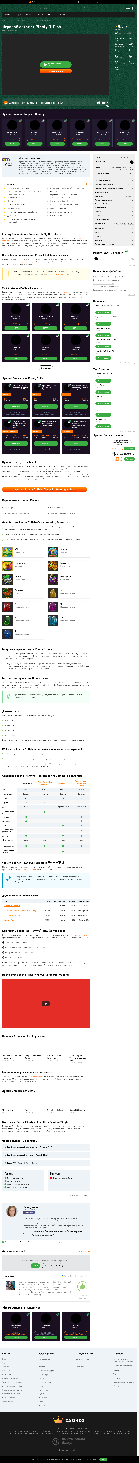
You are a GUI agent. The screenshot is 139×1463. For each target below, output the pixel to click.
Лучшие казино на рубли (12, 1432)
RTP (6, 799)
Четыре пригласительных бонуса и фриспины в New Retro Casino (122, 454)
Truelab (114, 432)
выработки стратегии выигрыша (58, 278)
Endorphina (115, 395)
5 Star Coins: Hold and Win (45, 829)
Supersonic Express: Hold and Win (123, 307)
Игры (18, 16)
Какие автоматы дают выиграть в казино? (110, 277)
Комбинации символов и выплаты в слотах (110, 291)
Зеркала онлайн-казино (12, 1436)
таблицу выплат (80, 981)
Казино (8, 16)
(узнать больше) (92, 1459)
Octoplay (115, 310)
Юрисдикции (44, 1432)
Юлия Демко (12, 175)
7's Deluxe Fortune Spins (13, 961)
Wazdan (50, 1158)
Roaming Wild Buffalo (120, 332)
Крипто (42, 1412)
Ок (103, 1459)
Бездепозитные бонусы (11, 1439)
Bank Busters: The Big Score (122, 344)
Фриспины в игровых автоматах (106, 288)
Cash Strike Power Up (12, 952)
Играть (12, 145)
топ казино (67, 296)
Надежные (6, 1420)
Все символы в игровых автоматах (107, 281)
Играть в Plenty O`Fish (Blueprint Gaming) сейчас (44, 493)
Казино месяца (45, 1428)
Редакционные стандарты (123, 1428)
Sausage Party (9, 966)
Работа (79, 1408)
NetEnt (4, 1158)
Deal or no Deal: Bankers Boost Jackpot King (20, 956)
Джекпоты (6, 1416)
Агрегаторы (44, 1420)
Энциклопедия (8, 1447)
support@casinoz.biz (101, 2)
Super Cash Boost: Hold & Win (123, 319)
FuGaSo (114, 383)
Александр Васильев (27, 1288)
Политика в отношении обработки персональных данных (123, 1413)
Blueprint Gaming (8, 1106)
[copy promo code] (16, 141)
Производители (45, 1405)
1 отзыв (118, 32)
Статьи (40, 16)
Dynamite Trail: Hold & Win (122, 357)
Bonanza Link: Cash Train (121, 380)
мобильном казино (35, 1122)
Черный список (8, 1408)
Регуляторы (44, 1436)
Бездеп (6, 398)
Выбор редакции (10, 435)
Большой (36, 435)
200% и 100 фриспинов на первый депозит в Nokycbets (123, 466)
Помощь (116, 1420)
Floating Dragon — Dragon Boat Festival (82, 829)
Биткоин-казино (9, 1443)
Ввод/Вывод (44, 1408)
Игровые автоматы (10, 1424)
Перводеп (67, 435)
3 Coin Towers (117, 393)
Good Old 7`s (63, 829)
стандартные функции (26, 265)
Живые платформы (47, 1416)
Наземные (43, 1424)
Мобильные (43, 1443)
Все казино (46, 372)
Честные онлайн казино (12, 1428)
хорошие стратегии (27, 915)
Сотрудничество (82, 1405)
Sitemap (116, 1431)
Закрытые (6, 1412)
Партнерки (80, 1412)
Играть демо (121, 315)
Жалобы (51, 16)
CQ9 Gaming (29, 1158)
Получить (16, 410)
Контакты (117, 1424)
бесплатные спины (10, 478)
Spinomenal (74, 1158)
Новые (5, 1405)
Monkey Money (117, 430)
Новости (63, 16)
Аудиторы (43, 1439)
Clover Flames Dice (119, 418)
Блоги (41, 1447)
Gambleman (116, 405)
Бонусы (28, 16)
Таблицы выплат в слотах (103, 284)
